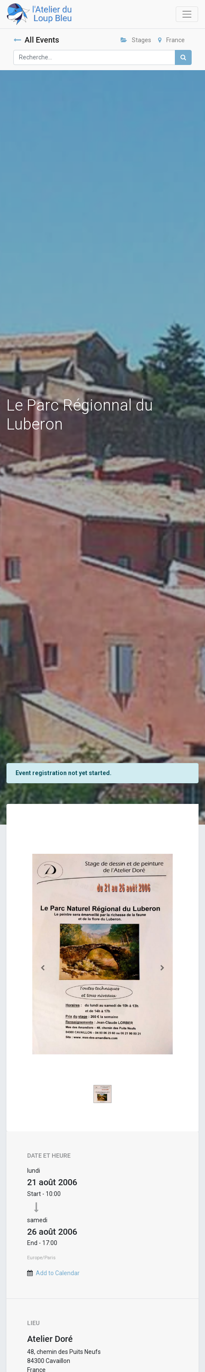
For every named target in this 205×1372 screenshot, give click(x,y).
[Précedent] (42, 968)
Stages (136, 40)
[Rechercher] (183, 57)
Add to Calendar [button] (58, 1273)
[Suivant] (162, 968)
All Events (36, 40)
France (171, 40)
